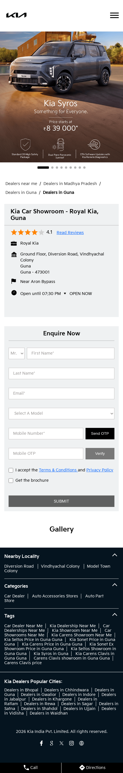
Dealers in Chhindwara (66, 690)
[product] (61, 413)
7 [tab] (75, 167)
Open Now (81, 293)
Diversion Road (19, 566)
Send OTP (100, 433)
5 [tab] (66, 167)
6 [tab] (71, 167)
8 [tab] (80, 167)
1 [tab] (43, 167)
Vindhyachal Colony (60, 566)
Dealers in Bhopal (21, 690)
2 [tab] (52, 167)
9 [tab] (84, 167)
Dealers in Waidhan (49, 713)
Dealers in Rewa (39, 703)
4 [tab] (61, 167)
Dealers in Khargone (52, 699)
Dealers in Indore (79, 694)
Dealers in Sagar (77, 703)
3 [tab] (57, 167)
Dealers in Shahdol (39, 708)
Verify (100, 453)
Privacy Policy (99, 470)
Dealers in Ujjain (80, 708)
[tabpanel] (61, 97)
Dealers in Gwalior (38, 694)
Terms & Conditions (58, 470)
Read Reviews (70, 233)
